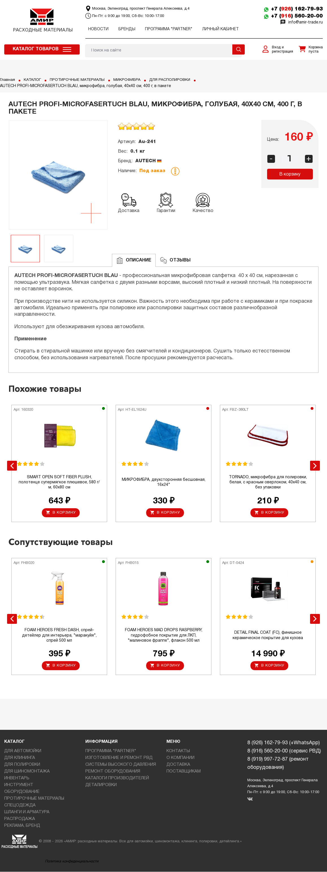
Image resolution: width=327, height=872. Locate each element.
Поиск (238, 49)
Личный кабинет (220, 29)
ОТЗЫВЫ (175, 260)
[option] (58, 175)
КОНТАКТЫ (178, 752)
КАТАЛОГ (32, 80)
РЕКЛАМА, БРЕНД (22, 826)
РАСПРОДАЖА (19, 819)
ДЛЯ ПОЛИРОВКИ (22, 765)
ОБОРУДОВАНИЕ (22, 792)
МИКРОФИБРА (129, 80)
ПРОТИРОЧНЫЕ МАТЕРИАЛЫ (78, 80)
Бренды (126, 29)
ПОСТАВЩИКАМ (183, 772)
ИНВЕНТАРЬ (16, 779)
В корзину (289, 174)
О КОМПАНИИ (180, 758)
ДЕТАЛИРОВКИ (101, 785)
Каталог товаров (36, 49)
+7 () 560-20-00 (297, 16)
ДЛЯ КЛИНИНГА (19, 758)
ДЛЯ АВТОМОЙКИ (22, 752)
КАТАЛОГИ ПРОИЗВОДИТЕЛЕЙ (117, 779)
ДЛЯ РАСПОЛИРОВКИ (173, 80)
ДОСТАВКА (178, 765)
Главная (7, 80)
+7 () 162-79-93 (297, 9)
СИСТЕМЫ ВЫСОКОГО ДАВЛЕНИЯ (120, 765)
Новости (98, 29)
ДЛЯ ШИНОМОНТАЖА (27, 772)
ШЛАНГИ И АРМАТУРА (26, 813)
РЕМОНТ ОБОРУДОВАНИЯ (112, 772)
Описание (133, 260)
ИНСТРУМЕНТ (18, 785)
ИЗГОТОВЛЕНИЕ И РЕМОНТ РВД (119, 758)
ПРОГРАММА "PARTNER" (168, 29)
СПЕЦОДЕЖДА (20, 806)
